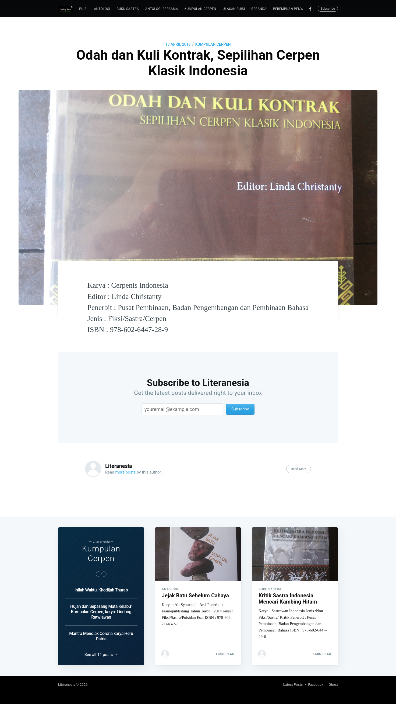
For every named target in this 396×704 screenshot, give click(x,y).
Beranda (258, 9)
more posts (125, 472)
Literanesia (118, 466)
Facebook (315, 685)
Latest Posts (293, 685)
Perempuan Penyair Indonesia (299, 9)
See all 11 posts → (101, 654)
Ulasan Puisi (234, 9)
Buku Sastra (128, 9)
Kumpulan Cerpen (200, 9)
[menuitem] (83, 9)
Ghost (333, 685)
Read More (298, 469)
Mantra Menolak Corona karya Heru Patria (101, 636)
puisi (83, 9)
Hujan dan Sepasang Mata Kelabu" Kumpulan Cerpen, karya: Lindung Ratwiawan (101, 612)
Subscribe (328, 8)
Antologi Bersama (161, 9)
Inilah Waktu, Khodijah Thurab (101, 590)
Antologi (102, 9)
